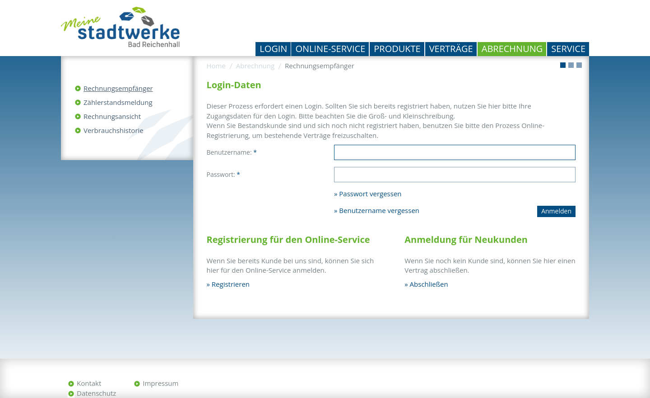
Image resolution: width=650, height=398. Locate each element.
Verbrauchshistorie (114, 130)
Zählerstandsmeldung (118, 102)
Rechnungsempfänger (118, 88)
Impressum (160, 383)
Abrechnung (512, 49)
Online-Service (330, 49)
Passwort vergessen (370, 193)
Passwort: (224, 174)
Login (273, 49)
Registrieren (231, 284)
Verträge (451, 49)
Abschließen (429, 284)
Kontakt (89, 383)
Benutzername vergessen (379, 210)
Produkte (397, 49)
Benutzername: (232, 152)
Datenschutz (96, 393)
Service (568, 49)
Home (216, 65)
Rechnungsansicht (112, 116)
